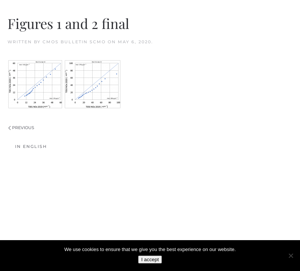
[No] (290, 255)
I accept (150, 259)
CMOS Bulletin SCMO (74, 41)
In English (31, 146)
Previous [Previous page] (21, 127)
